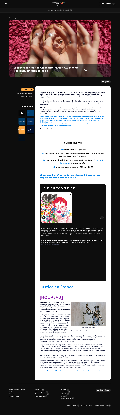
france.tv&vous (40, 396)
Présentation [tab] (27, 89)
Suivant (102, 217)
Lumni (63, 396)
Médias (11, 394)
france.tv (63, 389)
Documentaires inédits (24, 93)
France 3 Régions (66, 398)
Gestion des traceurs (86, 405)
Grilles (11, 392)
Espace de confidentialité (101, 405)
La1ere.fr (63, 394)
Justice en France (26, 96)
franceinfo (64, 392)
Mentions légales (71, 405)
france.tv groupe (40, 392)
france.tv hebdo (106, 3)
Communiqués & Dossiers (17, 389)
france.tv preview (53, 10)
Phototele (66, 10)
